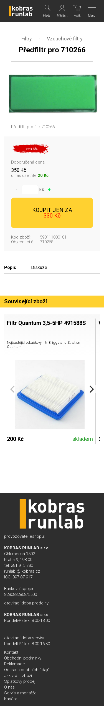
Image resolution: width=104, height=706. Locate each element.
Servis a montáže (20, 693)
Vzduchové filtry (65, 39)
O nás (9, 687)
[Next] (91, 389)
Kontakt (11, 652)
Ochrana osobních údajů (26, 669)
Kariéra (10, 698)
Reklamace (14, 663)
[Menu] (92, 11)
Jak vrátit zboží (18, 675)
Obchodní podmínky (22, 658)
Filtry (26, 39)
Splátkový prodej (19, 681)
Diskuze (39, 267)
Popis (10, 267)
